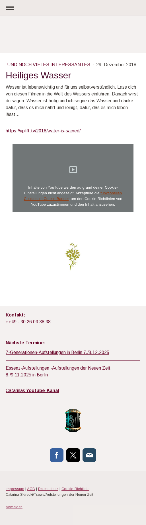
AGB (31, 489)
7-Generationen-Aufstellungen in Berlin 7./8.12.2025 (57, 352)
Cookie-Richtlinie (75, 489)
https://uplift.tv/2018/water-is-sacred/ (43, 130)
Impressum (15, 489)
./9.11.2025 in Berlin (28, 374)
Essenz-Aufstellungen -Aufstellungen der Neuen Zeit (58, 368)
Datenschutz (48, 489)
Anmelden (14, 507)
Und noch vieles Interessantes (49, 64)
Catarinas (32, 390)
